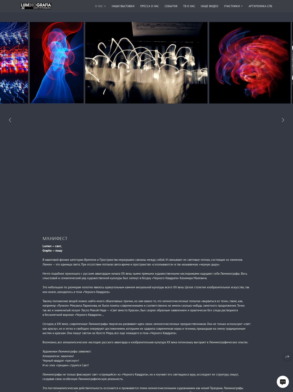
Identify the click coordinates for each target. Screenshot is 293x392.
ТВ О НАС (189, 6)
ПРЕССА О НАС (149, 6)
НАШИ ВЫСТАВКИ (123, 6)
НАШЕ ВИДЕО (209, 6)
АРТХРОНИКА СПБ (260, 6)
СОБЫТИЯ (171, 6)
